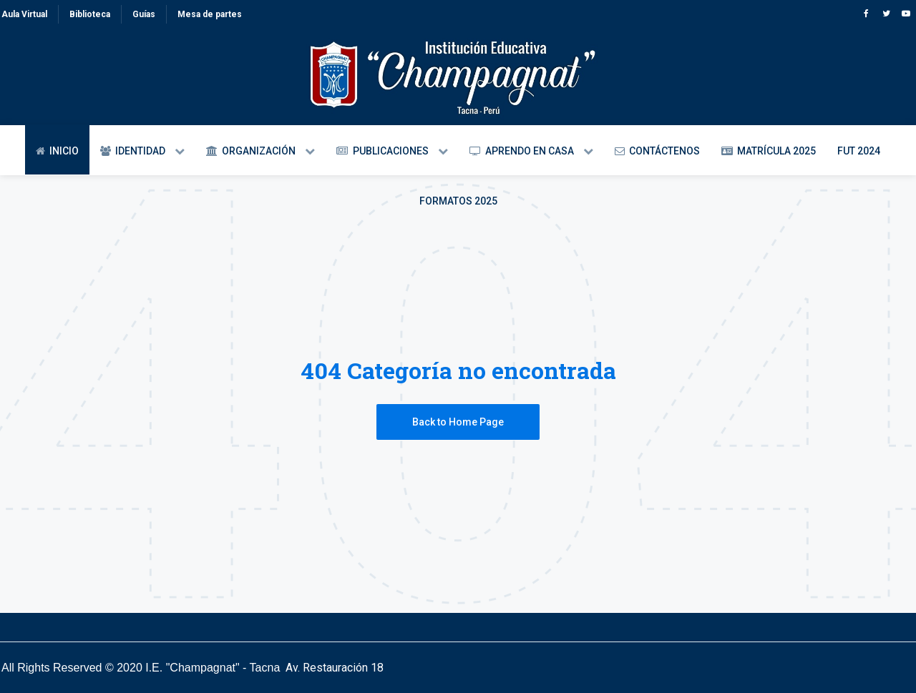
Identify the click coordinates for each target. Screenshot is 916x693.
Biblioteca (89, 14)
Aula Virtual (24, 14)
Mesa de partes (209, 14)
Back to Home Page (458, 422)
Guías (143, 14)
